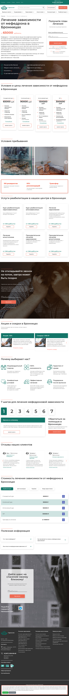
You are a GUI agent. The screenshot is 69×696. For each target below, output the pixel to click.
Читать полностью (7, 467)
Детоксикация (21, 488)
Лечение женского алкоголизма (42, 648)
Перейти (8, 226)
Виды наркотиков (47, 488)
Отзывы (13, 2)
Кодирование (18, 12)
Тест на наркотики (22, 645)
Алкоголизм (40, 12)
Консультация (51, 7)
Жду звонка (9, 301)
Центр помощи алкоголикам (42, 638)
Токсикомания (21, 652)
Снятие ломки (21, 646)
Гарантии (18, 2)
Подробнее (8, 121)
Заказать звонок (58, 43)
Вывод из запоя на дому (58, 635)
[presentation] (3, 162)
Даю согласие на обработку (8, 308)
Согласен (5, 692)
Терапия (34, 488)
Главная (3, 16)
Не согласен (12, 692)
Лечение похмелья (57, 639)
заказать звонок (57, 431)
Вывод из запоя (6, 12)
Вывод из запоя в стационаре (59, 637)
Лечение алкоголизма (40, 634)
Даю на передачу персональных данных (58, 52)
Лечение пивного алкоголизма (42, 646)
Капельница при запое (58, 644)
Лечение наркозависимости (24, 634)
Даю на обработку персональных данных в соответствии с (58, 48)
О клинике (3, 2)
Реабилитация (62, 12)
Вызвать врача (63, 7)
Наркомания (28, 12)
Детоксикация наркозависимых (25, 648)
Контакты (8, 2)
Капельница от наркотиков (24, 650)
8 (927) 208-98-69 (57, 2)
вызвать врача (8, 125)
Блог (22, 2)
